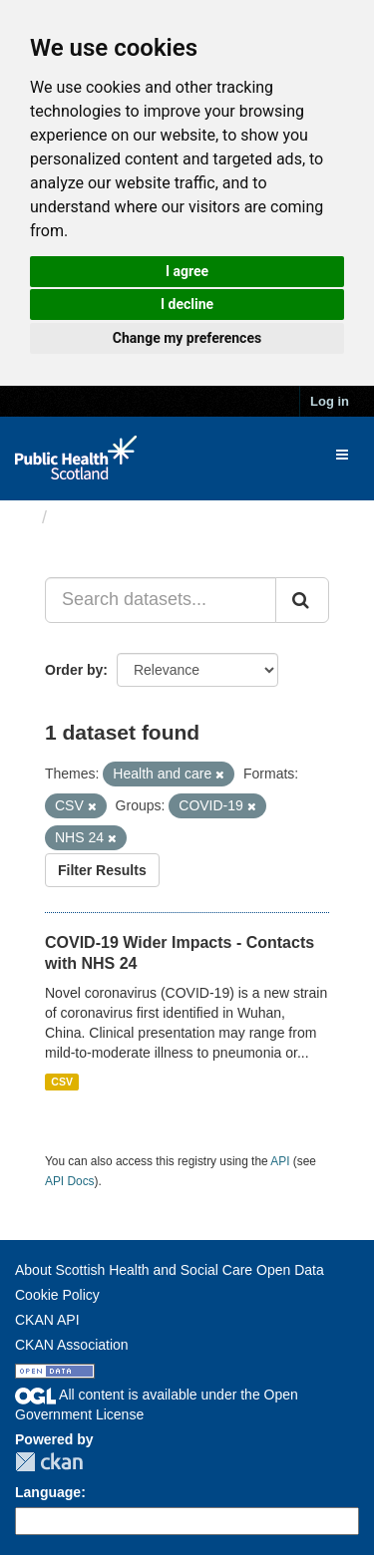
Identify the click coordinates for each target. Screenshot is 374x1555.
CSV (62, 1082)
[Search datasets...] (160, 600)
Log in (329, 401)
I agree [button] (187, 271)
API (279, 1161)
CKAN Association (72, 1345)
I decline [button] (187, 304)
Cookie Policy (57, 1295)
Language (48, 1492)
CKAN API (47, 1320)
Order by (74, 670)
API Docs (70, 1181)
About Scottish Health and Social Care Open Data (169, 1270)
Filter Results (102, 870)
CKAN (49, 1461)
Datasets (94, 517)
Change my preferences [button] (187, 338)
